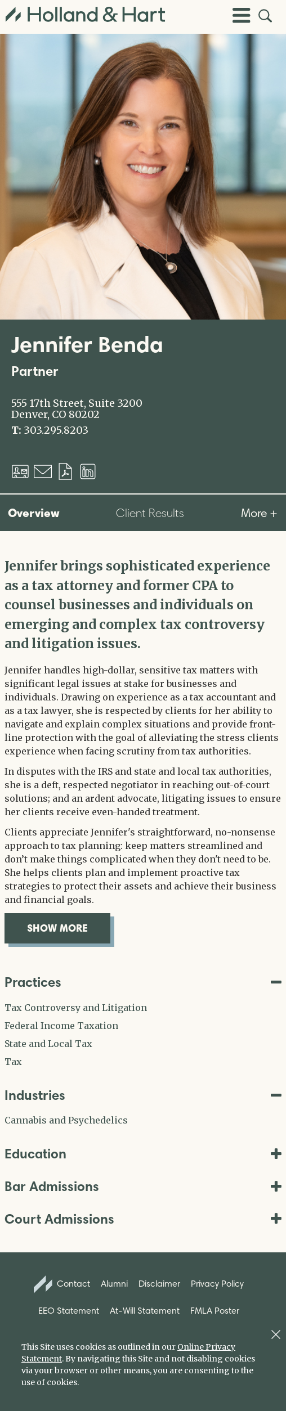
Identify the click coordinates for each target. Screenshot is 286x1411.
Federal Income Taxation (61, 1025)
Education (143, 1153)
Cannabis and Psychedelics (66, 1120)
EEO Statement (68, 1310)
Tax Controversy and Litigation (76, 1007)
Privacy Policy (217, 1283)
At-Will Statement (145, 1310)
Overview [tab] (34, 512)
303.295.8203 (56, 430)
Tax (13, 1061)
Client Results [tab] (150, 513)
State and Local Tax (48, 1043)
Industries (143, 1095)
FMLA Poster (214, 1310)
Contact (62, 1284)
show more (68, 927)
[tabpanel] (143, 749)
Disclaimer (159, 1283)
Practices (143, 982)
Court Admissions (143, 1219)
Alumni (114, 1283)
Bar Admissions (143, 1186)
